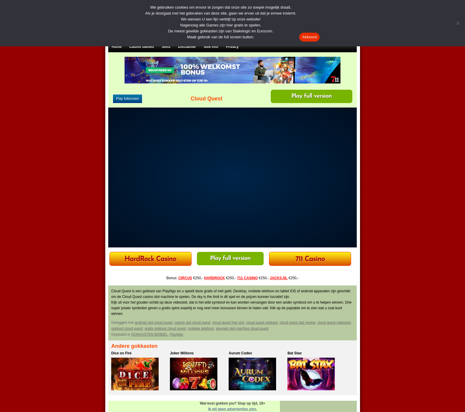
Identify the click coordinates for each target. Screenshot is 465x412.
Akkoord (309, 37)
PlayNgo (176, 334)
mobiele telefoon (201, 328)
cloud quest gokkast (262, 323)
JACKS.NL (279, 278)
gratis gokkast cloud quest (165, 328)
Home (117, 47)
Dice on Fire (121, 353)
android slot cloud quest (153, 323)
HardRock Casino (150, 259)
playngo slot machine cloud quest (242, 328)
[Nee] (458, 23)
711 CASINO (247, 278)
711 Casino (310, 259)
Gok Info (211, 47)
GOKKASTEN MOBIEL (149, 334)
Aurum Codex (240, 353)
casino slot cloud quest (192, 323)
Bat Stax (294, 353)
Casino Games (141, 47)
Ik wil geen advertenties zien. (232, 409)
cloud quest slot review (298, 323)
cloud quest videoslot (334, 323)
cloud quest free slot (228, 323)
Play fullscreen (127, 99)
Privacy (232, 47)
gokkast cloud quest (127, 328)
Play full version (311, 96)
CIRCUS (185, 278)
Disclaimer (187, 47)
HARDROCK (214, 278)
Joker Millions (182, 353)
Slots (166, 47)
